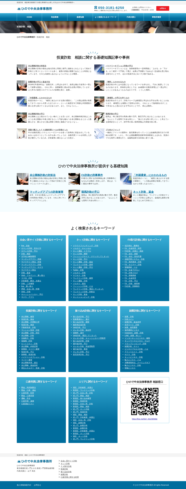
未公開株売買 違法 (29, 363)
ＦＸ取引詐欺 (66, 466)
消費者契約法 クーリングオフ (137, 363)
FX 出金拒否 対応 (133, 248)
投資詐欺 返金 (27, 319)
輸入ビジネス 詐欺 (133, 365)
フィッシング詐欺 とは (83, 286)
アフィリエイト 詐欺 (134, 352)
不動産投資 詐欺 (28, 327)
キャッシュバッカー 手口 (32, 294)
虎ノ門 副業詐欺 (80, 425)
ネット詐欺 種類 (80, 254)
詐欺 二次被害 (27, 283)
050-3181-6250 (111, 7)
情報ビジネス (130, 368)
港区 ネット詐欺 (80, 436)
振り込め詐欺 (66, 472)
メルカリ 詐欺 (79, 273)
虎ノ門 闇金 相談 (81, 396)
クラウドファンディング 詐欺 (85, 246)
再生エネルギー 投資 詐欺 (33, 368)
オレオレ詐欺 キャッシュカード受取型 (89, 338)
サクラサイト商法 (28, 270)
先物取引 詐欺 (27, 338)
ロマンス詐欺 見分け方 (31, 248)
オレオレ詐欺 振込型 (82, 330)
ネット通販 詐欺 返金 (83, 262)
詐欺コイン (129, 319)
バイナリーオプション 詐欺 (33, 357)
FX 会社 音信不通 (133, 256)
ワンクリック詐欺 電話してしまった (88, 289)
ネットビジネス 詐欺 (134, 357)
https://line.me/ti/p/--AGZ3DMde (144, 419)
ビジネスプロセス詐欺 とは (136, 349)
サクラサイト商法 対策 (31, 262)
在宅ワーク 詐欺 (132, 325)
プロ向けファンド (113, 130)
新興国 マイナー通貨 (30, 349)
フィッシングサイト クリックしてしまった (91, 256)
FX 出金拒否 (130, 278)
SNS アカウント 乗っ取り (33, 275)
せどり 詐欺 (130, 354)
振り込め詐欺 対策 (81, 341)
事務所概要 (156, 17)
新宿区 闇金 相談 (81, 406)
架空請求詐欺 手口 (81, 354)
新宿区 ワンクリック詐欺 (84, 390)
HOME (29, 17)
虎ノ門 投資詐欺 (80, 412)
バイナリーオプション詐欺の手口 (119, 66)
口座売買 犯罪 (27, 393)
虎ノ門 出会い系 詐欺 (83, 393)
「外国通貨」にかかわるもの (40, 98)
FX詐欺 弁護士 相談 (134, 251)
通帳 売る (25, 398)
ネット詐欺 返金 (80, 294)
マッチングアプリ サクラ (32, 267)
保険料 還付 (78, 333)
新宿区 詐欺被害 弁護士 (84, 431)
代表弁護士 (131, 17)
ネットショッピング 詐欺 (84, 297)
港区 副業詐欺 (79, 423)
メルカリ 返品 (79, 283)
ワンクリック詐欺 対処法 (84, 292)
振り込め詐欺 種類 (81, 322)
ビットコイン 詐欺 (29, 344)
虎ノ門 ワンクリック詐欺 (84, 439)
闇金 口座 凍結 (28, 390)
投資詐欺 (64, 469)
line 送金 (25, 246)
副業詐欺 (64, 474)
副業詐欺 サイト (132, 346)
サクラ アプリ (27, 297)
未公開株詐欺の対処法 (37, 66)
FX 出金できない (132, 270)
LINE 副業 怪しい (133, 335)
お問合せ (163, 8)
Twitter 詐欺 (78, 270)
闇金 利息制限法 (28, 387)
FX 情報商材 (130, 275)
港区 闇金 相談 (80, 415)
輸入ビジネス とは (133, 360)
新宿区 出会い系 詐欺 (83, 404)
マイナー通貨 (26, 360)
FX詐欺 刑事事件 (132, 286)
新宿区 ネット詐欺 (81, 434)
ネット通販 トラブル (82, 251)
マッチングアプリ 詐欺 (31, 265)
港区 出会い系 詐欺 (82, 420)
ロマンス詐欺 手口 (29, 251)
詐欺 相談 (25, 254)
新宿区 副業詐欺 (80, 428)
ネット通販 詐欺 (80, 281)
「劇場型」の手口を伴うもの (117, 98)
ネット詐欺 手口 (80, 259)
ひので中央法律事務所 (26, 37)
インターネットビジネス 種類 (137, 338)
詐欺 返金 (25, 273)
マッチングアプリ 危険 (31, 259)
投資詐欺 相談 (27, 325)
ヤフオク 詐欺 (79, 275)
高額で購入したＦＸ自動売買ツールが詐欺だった (48, 130)
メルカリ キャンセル (82, 248)
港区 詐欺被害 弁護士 (83, 387)
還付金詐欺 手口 (80, 344)
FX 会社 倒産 (131, 254)
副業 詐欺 (129, 317)
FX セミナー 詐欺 (133, 265)
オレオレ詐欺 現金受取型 (84, 346)
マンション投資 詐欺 (30, 330)
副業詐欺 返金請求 (133, 322)
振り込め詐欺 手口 (81, 317)
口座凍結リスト (27, 404)
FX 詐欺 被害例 (132, 283)
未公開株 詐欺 (27, 335)
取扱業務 (54, 17)
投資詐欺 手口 (27, 352)
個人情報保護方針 (24, 485)
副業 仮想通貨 (131, 327)
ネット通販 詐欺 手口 (83, 267)
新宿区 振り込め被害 (82, 398)
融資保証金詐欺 (79, 325)
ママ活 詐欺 (26, 278)
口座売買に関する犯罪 (70, 477)
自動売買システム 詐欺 (135, 259)
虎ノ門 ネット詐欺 (81, 409)
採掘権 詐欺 (26, 341)
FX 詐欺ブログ (131, 273)
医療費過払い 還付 (81, 319)
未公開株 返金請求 (29, 365)
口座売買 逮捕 (27, 401)
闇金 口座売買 (27, 396)
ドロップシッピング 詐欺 (135, 344)
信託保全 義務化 (132, 246)
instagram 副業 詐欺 (134, 333)
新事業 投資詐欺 (28, 354)
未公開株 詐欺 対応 (30, 333)
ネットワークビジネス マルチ (137, 341)
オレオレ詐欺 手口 (81, 352)
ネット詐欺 (65, 464)
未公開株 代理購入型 (30, 322)
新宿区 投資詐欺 (80, 401)
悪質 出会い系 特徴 (30, 289)
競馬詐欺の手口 (112, 114)
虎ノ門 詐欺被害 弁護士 (84, 417)
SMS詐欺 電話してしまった (85, 335)
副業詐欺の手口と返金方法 (39, 82)
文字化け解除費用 (28, 256)
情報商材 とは (131, 267)
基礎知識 (80, 17)
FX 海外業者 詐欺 (133, 262)
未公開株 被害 (27, 317)
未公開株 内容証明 (29, 346)
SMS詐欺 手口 (79, 327)
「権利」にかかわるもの (116, 82)
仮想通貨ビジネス (132, 330)
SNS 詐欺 (25, 292)
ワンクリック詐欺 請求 (83, 265)
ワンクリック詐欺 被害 (83, 278)
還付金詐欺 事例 (80, 349)
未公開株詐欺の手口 (36, 114)
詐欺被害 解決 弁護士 (31, 281)
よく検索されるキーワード (106, 17)
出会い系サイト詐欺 (69, 461)
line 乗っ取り (27, 286)
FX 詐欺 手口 (131, 281)
